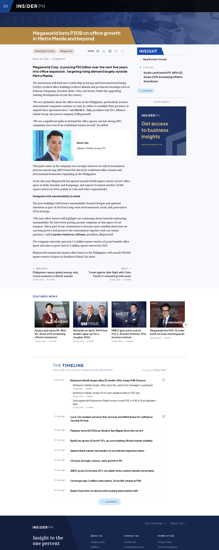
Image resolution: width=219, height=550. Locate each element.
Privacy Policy (165, 542)
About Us (96, 536)
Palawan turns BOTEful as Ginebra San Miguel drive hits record (106, 430)
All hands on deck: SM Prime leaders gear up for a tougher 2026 (90, 334)
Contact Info (130, 542)
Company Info (98, 542)
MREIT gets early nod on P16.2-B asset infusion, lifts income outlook (129, 334)
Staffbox (95, 547)
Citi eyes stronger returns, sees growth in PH (96, 460)
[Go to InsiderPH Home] (31, 6)
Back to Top (177, 523)
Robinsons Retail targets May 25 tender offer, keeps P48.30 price (108, 380)
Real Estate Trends (44, 51)
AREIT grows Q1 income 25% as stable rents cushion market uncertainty (112, 470)
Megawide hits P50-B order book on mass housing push (167, 332)
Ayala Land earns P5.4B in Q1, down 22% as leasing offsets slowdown (163, 77)
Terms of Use (166, 536)
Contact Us (131, 536)
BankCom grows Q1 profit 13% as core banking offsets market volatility (111, 440)
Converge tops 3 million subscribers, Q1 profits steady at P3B (105, 480)
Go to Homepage (154, 523)
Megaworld (66, 51)
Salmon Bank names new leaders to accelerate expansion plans (107, 450)
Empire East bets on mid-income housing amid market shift (104, 490)
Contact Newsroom (134, 547)
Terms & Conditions (167, 547)
